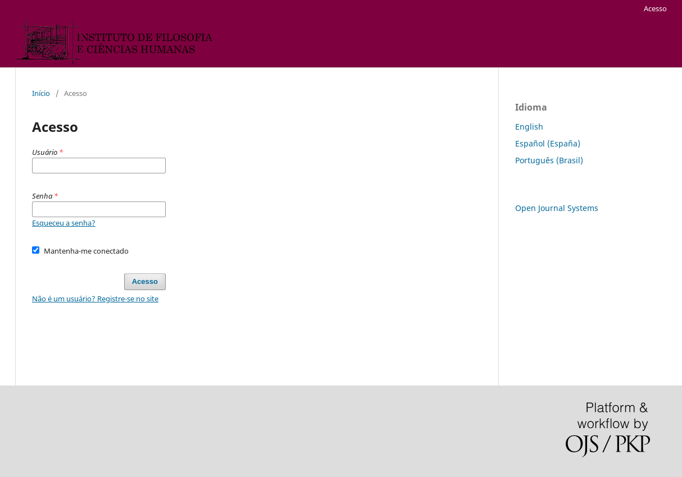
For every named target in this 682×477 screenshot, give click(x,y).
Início (41, 93)
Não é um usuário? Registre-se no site (95, 298)
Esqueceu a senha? (64, 223)
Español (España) (547, 143)
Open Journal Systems (556, 208)
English (529, 126)
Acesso (655, 8)
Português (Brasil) (549, 160)
